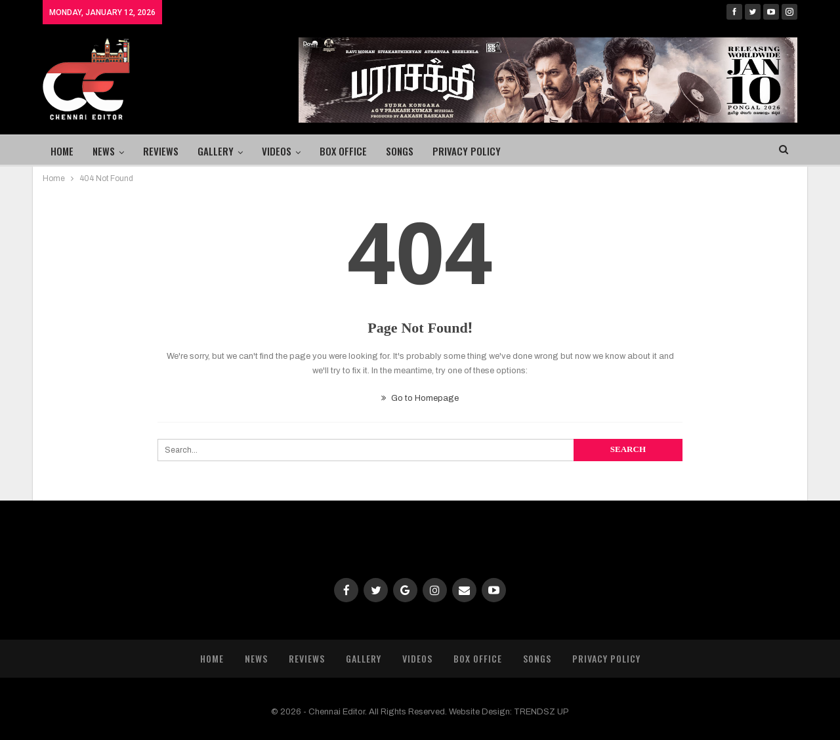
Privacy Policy (466, 151)
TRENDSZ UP (541, 711)
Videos (276, 151)
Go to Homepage (420, 398)
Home (62, 151)
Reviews (160, 151)
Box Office (343, 151)
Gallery (216, 151)
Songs (399, 151)
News (104, 151)
